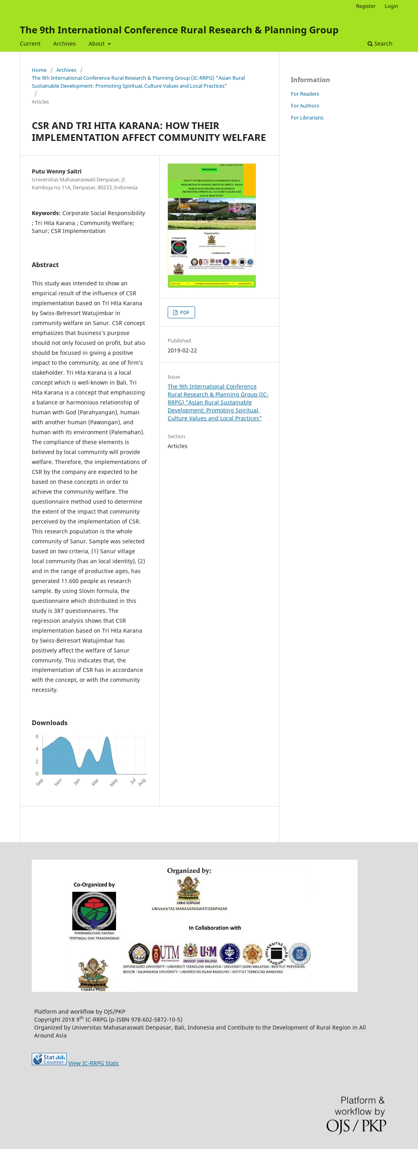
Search (380, 43)
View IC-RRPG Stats (93, 1063)
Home (39, 69)
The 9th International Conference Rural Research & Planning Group (179, 29)
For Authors (305, 105)
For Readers (305, 93)
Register (365, 6)
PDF (184, 312)
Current (30, 43)
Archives (64, 43)
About (97, 43)
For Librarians (307, 117)
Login (391, 6)
